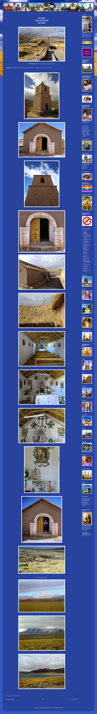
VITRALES (85, 254)
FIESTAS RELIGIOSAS (85, 253)
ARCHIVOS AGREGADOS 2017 (87, 266)
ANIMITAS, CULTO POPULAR (86, 257)
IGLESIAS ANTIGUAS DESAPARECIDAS (86, 233)
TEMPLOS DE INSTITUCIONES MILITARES (86, 245)
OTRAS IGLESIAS (86, 264)
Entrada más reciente (10, 699)
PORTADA (85, 230)
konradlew (49, 707)
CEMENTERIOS (86, 258)
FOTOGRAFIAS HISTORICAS (86, 242)
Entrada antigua (74, 699)
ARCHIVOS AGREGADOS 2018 (87, 269)
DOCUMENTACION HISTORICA (87, 240)
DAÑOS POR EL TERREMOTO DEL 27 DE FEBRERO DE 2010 (87, 262)
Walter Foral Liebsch (86, 535)
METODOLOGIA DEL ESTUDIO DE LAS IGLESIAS (87, 236)
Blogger (61, 707)
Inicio (43, 699)
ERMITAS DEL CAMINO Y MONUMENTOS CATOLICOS (86, 249)
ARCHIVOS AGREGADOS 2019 (87, 271)
